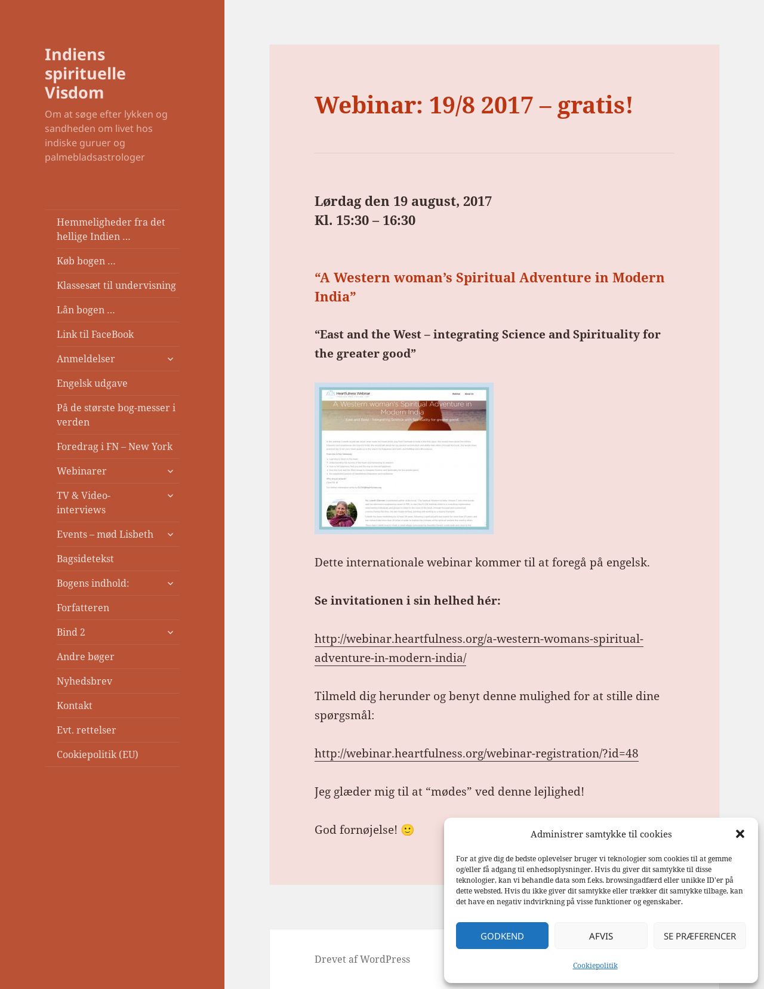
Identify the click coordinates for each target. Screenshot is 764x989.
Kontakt (75, 705)
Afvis (601, 936)
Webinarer (82, 470)
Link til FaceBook (95, 334)
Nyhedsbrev (84, 681)
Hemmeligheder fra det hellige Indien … (111, 229)
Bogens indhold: (93, 583)
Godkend (502, 936)
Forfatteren (83, 607)
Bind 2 (71, 632)
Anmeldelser (86, 358)
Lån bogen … (86, 309)
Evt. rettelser (86, 730)
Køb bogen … (86, 260)
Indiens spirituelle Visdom (85, 73)
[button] (740, 834)
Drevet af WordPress (362, 959)
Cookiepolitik (595, 965)
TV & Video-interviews (83, 502)
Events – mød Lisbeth (105, 534)
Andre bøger (86, 656)
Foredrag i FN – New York (114, 446)
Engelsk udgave (92, 383)
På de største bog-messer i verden (116, 415)
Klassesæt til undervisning (116, 285)
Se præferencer (700, 936)
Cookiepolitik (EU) (97, 754)
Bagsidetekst (85, 558)
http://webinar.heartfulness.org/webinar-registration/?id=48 (477, 753)
